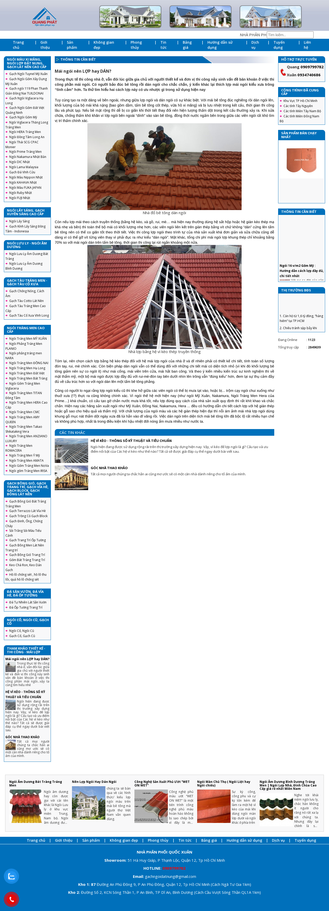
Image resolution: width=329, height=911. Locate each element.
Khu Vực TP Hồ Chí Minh (300, 101)
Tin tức (163, 45)
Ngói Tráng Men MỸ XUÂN (28, 338)
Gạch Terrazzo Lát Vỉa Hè (27, 511)
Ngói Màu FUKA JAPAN (25, 187)
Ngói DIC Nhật (19, 162)
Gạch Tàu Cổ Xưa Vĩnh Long (29, 315)
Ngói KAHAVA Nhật (23, 182)
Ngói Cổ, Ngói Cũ (21, 631)
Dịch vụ (255, 45)
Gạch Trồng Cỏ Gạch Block (28, 516)
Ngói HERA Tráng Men (25, 132)
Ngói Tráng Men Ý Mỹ (24, 455)
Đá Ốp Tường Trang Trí (25, 607)
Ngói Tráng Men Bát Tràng (28, 378)
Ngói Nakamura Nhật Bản (27, 157)
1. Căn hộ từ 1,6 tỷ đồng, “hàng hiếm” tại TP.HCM (301, 325)
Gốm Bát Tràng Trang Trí (27, 560)
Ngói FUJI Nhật (19, 198)
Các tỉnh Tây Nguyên (298, 106)
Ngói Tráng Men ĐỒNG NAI (28, 363)
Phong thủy (136, 45)
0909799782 (312, 66)
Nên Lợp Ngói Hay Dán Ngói (94, 782)
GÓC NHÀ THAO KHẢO (22, 737)
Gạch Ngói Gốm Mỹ (23, 117)
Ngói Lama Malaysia (23, 167)
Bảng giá (187, 45)
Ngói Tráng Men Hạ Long (27, 368)
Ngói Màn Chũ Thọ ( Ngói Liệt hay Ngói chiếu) (223, 783)
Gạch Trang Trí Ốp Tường (27, 540)
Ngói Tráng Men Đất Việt (26, 373)
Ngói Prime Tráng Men (25, 151)
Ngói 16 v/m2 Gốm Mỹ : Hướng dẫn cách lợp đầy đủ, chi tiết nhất (302, 277)
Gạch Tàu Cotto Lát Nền (26, 301)
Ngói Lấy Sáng (19, 221)
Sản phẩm (72, 45)
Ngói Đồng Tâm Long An (26, 137)
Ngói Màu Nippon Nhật (26, 177)
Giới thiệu (45, 45)
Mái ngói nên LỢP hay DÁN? (27, 659)
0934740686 (309, 74)
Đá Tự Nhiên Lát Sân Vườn (28, 602)
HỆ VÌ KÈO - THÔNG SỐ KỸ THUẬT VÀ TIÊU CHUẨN (131, 440)
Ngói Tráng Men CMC (24, 412)
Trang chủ (18, 45)
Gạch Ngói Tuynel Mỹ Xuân (28, 74)
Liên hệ (307, 45)
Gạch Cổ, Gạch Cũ (22, 636)
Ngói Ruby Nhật (20, 193)
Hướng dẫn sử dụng (220, 45)
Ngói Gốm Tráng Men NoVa (29, 465)
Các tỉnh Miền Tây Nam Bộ (302, 111)
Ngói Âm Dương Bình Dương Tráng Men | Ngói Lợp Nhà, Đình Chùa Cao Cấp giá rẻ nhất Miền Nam (288, 785)
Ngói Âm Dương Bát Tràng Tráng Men (35, 783)
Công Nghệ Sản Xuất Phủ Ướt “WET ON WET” (162, 783)
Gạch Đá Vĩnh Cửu (22, 172)
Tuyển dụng (279, 45)
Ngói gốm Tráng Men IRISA (28, 471)
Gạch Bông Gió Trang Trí (27, 555)
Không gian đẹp (104, 45)
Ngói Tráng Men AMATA (26, 460)
